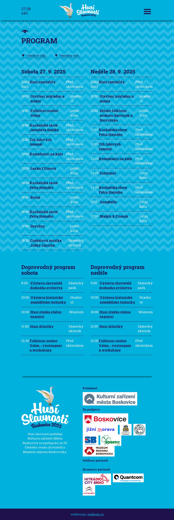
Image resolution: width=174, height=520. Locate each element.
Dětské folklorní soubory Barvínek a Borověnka (116, 115)
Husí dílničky (42, 326)
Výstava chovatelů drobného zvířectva (46, 285)
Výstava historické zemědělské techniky (48, 299)
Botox (35, 197)
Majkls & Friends (114, 216)
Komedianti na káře (46, 154)
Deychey (37, 226)
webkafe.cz (95, 514)
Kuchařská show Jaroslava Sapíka (44, 127)
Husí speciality (43, 81)
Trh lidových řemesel (41, 141)
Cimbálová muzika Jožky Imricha (46, 242)
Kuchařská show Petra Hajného (44, 184)
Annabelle (108, 201)
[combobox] (34, 55)
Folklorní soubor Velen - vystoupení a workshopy (46, 345)
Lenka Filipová (43, 168)
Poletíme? (108, 173)
